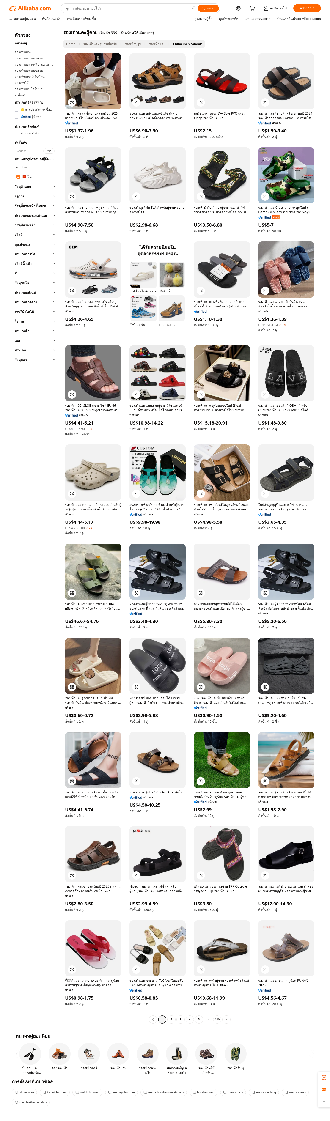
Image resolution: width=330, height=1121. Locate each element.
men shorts (233, 1092)
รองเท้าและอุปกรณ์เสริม (100, 44)
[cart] (253, 9)
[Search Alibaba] (126, 8)
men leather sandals (31, 1102)
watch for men (87, 1092)
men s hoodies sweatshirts (163, 1092)
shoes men (24, 1092)
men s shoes (295, 1092)
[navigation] (35, 526)
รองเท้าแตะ (157, 44)
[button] (193, 8)
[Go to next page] (226, 1019)
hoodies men (203, 1092)
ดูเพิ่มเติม (21, 95)
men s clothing (264, 1092)
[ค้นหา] (208, 8)
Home (70, 44)
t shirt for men (55, 1092)
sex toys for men (121, 1092)
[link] (324, 1077)
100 (217, 1019)
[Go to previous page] (153, 1019)
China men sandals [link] (188, 44)
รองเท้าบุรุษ (133, 44)
